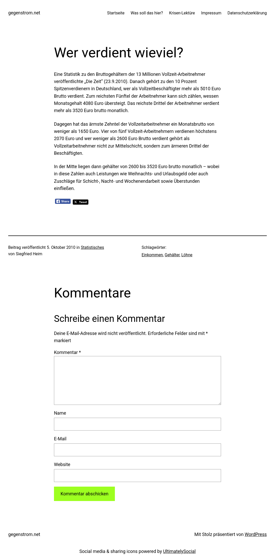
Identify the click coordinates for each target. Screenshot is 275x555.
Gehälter (172, 254)
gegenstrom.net (24, 12)
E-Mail (60, 438)
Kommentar (67, 352)
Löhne (186, 254)
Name (60, 413)
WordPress (256, 534)
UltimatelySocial (179, 551)
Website (62, 464)
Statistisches (92, 247)
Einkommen (152, 254)
